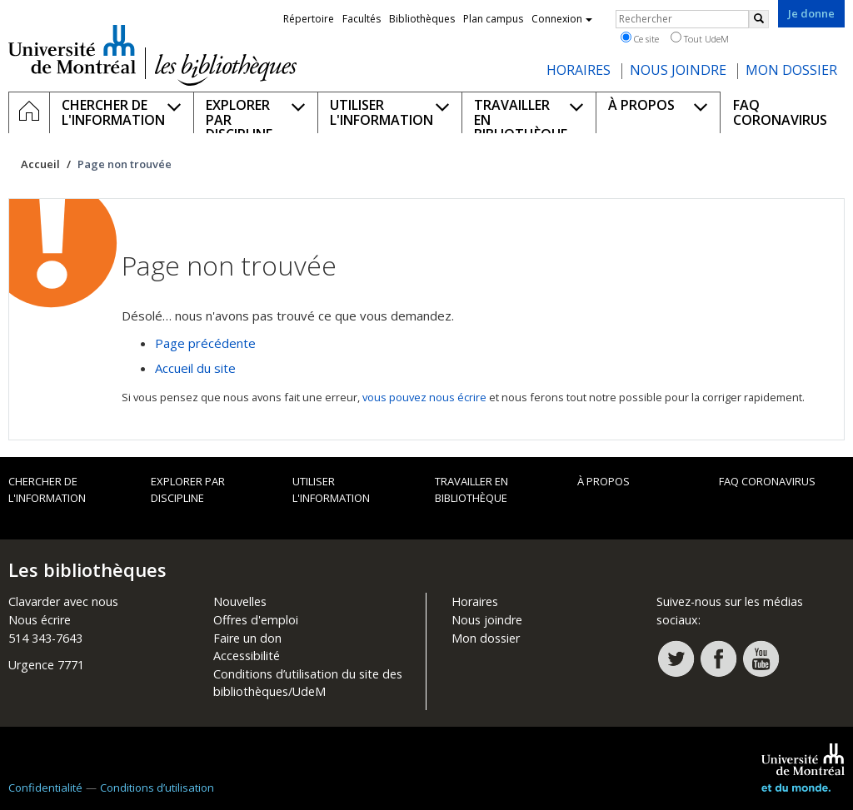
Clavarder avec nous (63, 601)
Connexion (561, 19)
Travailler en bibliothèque (471, 489)
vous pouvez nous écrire (424, 397)
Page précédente (205, 343)
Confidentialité (45, 787)
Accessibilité (246, 655)
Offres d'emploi (255, 620)
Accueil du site (195, 368)
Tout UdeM (700, 38)
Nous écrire (39, 620)
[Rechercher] (759, 19)
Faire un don (247, 638)
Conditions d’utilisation (157, 787)
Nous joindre (486, 620)
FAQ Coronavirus (767, 481)
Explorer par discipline (188, 489)
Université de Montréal (72, 49)
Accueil (40, 164)
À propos (603, 481)
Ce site (640, 38)
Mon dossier (485, 638)
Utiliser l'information (331, 489)
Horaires (474, 601)
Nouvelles (240, 601)
